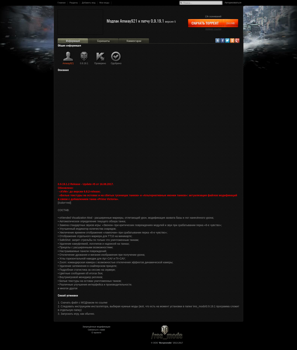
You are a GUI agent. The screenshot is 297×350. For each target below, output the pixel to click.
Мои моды (104, 3)
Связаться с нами (96, 330)
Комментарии (134, 41)
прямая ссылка (213, 29)
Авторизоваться (233, 2)
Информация (73, 41)
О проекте (96, 332)
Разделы (74, 3)
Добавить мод (88, 3)
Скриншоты (103, 41)
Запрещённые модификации (96, 327)
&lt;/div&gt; (148, 126)
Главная (62, 3)
